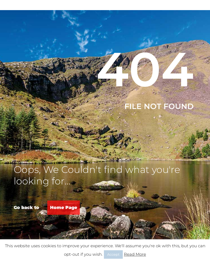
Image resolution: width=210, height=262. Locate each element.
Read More (135, 254)
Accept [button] (113, 254)
